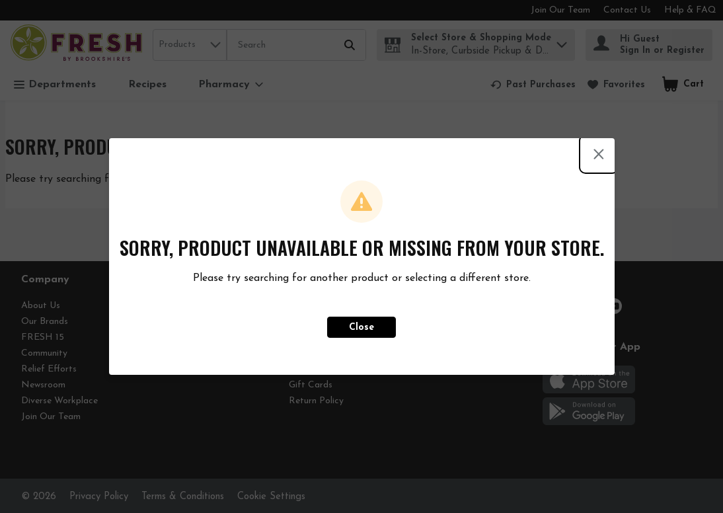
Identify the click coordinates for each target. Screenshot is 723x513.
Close (361, 328)
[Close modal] (599, 154)
